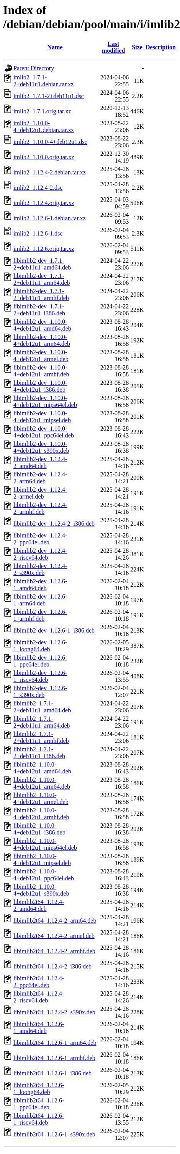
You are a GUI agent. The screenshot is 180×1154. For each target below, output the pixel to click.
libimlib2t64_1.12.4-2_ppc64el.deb (38, 981)
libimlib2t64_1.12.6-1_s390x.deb (54, 1134)
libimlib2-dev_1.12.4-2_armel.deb (40, 493)
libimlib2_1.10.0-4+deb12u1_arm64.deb (41, 783)
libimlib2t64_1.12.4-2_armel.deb (54, 936)
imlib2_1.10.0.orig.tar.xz (43, 157)
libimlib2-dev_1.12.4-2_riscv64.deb (40, 554)
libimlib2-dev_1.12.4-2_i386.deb (54, 523)
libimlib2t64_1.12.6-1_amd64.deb (38, 1027)
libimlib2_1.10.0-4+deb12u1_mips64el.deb (45, 844)
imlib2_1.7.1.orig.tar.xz (42, 111)
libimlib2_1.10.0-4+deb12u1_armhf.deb (41, 813)
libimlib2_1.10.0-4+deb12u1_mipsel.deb (42, 859)
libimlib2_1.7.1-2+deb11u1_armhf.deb (41, 737)
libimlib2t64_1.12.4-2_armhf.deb (54, 951)
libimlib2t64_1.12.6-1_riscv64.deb (38, 1119)
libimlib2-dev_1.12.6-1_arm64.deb (40, 600)
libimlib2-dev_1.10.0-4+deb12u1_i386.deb (40, 386)
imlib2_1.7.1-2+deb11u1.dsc (48, 96)
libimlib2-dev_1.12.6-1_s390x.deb (40, 691)
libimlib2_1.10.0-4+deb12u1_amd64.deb (42, 768)
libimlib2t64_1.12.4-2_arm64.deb (54, 920)
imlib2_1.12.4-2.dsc (37, 187)
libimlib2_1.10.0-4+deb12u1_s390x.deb (41, 890)
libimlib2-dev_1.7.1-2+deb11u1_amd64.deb (42, 264)
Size (137, 47)
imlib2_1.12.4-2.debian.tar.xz (49, 172)
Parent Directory (33, 68)
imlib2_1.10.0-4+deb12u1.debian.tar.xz (43, 126)
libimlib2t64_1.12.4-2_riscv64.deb (38, 997)
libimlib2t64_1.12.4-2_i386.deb (52, 966)
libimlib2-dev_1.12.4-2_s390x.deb (40, 569)
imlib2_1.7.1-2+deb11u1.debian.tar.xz (43, 80)
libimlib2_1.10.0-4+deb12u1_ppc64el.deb (43, 874)
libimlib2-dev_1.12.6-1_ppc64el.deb (40, 661)
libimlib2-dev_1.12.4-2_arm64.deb (40, 477)
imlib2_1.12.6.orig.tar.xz (43, 248)
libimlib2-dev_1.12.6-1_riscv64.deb (40, 676)
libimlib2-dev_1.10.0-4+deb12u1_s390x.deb (41, 447)
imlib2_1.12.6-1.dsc (37, 233)
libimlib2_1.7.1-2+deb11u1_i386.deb (39, 752)
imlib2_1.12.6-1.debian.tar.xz (49, 218)
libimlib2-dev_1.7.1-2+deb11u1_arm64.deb (41, 279)
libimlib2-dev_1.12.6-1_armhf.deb (40, 615)
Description (161, 47)
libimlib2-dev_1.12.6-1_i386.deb (54, 630)
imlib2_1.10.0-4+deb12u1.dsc (50, 142)
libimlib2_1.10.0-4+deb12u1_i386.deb (39, 829)
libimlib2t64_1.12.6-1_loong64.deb (38, 1088)
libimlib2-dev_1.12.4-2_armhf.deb (40, 508)
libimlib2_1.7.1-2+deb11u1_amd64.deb (42, 706)
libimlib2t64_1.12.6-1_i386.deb (52, 1073)
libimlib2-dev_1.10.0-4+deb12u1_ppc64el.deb (43, 432)
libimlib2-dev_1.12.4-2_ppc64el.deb (40, 539)
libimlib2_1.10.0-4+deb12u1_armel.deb (41, 798)
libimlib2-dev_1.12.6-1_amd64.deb (40, 584)
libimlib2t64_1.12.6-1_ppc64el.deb (38, 1103)
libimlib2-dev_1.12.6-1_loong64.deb (40, 645)
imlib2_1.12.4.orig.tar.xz (43, 203)
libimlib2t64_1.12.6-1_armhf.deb (54, 1058)
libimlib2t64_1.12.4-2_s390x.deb (54, 1012)
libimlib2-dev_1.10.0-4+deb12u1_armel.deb (41, 355)
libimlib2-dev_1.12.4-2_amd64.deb (40, 462)
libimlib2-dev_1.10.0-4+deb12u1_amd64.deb (42, 325)
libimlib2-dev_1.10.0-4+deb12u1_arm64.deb (41, 340)
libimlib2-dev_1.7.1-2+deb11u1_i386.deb (39, 309)
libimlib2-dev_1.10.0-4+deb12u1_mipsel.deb (42, 416)
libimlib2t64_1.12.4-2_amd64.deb (38, 905)
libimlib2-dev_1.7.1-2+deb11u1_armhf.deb (41, 294)
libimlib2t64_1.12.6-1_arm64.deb (54, 1042)
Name (55, 47)
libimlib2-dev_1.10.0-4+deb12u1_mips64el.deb (45, 401)
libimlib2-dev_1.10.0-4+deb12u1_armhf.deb (41, 371)
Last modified (113, 47)
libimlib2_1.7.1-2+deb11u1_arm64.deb (41, 722)
